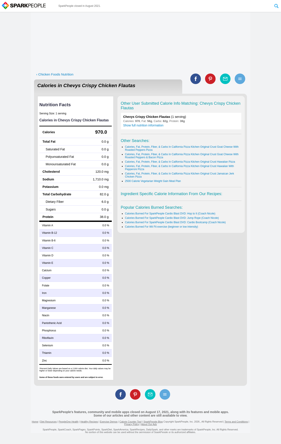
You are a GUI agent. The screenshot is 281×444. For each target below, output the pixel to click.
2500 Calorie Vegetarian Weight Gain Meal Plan (153, 181)
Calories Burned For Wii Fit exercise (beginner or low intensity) (161, 226)
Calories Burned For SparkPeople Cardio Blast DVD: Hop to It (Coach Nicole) (170, 213)
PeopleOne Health (68, 421)
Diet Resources (48, 421)
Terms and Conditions (236, 421)
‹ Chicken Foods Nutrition (54, 74)
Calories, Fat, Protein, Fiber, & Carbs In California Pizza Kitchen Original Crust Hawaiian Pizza (180, 161)
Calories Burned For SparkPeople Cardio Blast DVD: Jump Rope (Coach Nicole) (172, 217)
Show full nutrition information (143, 125)
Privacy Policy (131, 424)
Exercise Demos (108, 421)
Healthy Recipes (89, 421)
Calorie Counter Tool (130, 421)
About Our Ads (149, 424)
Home (35, 421)
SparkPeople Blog (153, 421)
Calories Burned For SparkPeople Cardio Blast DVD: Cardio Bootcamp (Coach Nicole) (175, 222)
